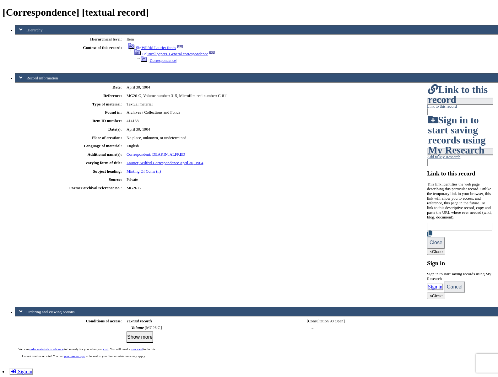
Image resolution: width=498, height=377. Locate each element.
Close (436, 242)
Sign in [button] (21, 371)
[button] (460, 106)
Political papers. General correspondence (175, 54)
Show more (140, 337)
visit (106, 349)
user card (137, 349)
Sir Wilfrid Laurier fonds (156, 48)
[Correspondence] (163, 60)
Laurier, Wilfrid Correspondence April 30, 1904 (165, 163)
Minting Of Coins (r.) (144, 171)
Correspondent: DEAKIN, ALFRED (156, 154)
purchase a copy (74, 356)
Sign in (435, 286)
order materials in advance (46, 349)
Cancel (455, 286)
